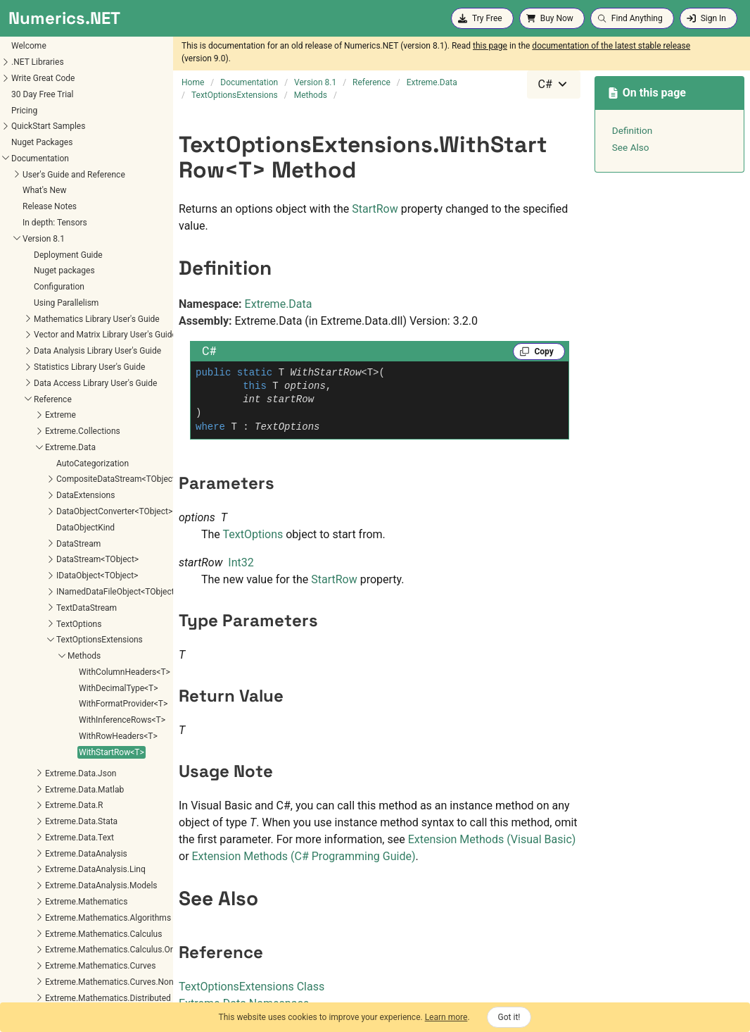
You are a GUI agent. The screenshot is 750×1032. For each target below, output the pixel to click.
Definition (632, 130)
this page (490, 46)
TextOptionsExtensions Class (251, 986)
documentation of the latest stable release (611, 46)
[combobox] (553, 84)
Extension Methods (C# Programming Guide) (304, 856)
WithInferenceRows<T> (53, 464)
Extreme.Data (278, 304)
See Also (630, 147)
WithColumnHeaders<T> (55, 416)
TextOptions (253, 534)
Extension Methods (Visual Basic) (492, 839)
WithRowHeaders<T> (49, 480)
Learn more (446, 1017)
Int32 (240, 562)
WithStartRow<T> (42, 497)
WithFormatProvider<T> (54, 448)
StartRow (375, 209)
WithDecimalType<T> (49, 432)
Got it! (509, 1017)
